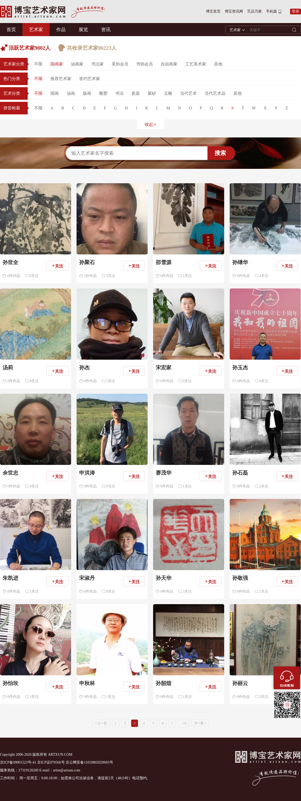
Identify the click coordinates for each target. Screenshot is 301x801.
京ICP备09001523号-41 (18, 762)
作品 (61, 29)
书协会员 (144, 64)
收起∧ (151, 124)
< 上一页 (101, 723)
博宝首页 (213, 11)
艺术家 (36, 29)
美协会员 (120, 64)
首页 (11, 29)
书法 (119, 93)
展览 (83, 29)
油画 (71, 93)
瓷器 (135, 93)
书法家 (97, 64)
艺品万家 (254, 11)
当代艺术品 (215, 93)
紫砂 (152, 93)
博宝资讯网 (234, 11)
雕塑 (103, 93)
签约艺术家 (89, 78)
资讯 (106, 29)
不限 (38, 64)
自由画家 (169, 64)
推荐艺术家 (60, 78)
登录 (295, 11)
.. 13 (183, 723)
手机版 (271, 11)
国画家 (56, 64)
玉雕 (168, 93)
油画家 (77, 64)
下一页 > (200, 723)
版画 (87, 93)
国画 (54, 93)
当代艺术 (188, 93)
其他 (218, 64)
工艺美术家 (195, 64)
